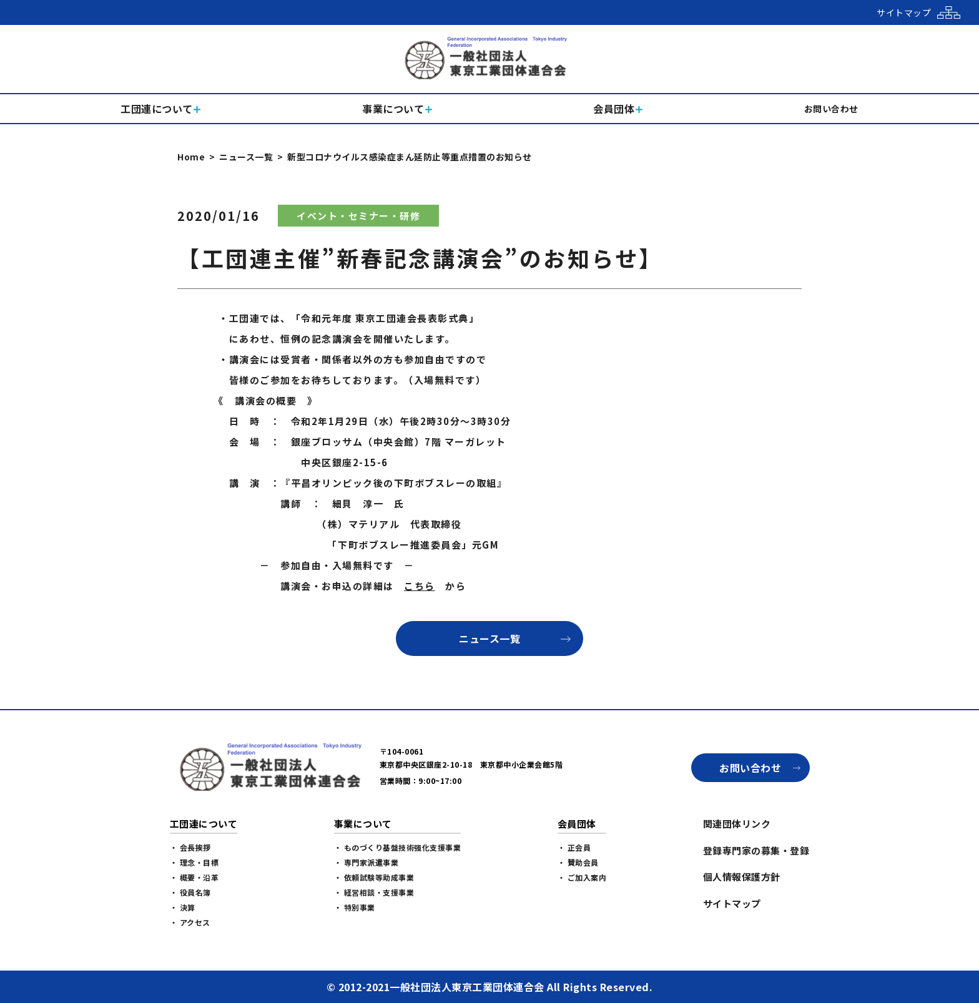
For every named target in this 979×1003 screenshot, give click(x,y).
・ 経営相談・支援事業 (374, 892)
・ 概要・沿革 (194, 877)
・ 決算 (182, 907)
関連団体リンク (737, 823)
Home (191, 156)
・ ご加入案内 (582, 877)
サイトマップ (732, 903)
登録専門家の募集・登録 (756, 850)
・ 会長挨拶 (190, 847)
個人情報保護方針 (741, 876)
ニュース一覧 (246, 156)
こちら (419, 585)
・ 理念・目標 (194, 862)
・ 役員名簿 (190, 892)
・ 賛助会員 (578, 862)
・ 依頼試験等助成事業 (374, 877)
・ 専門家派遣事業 (366, 862)
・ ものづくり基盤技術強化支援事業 (397, 847)
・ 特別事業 (354, 907)
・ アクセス (190, 922)
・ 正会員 (574, 847)
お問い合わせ (750, 767)
